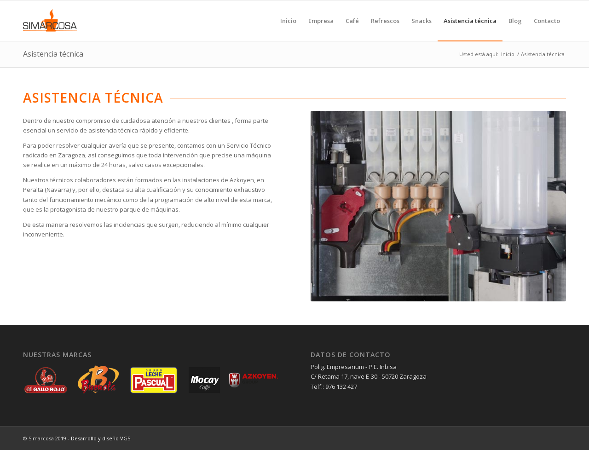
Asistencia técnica (53, 54)
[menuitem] (288, 20)
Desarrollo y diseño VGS (100, 438)
